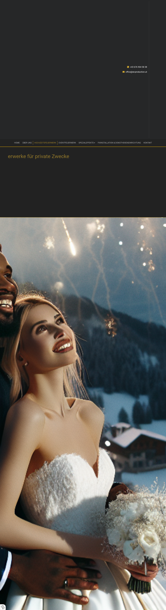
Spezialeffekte (86, 143)
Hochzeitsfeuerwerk (45, 143)
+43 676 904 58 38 (138, 67)
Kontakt (148, 143)
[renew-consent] (3, 607)
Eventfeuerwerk (67, 143)
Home (17, 143)
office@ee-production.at (136, 72)
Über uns (27, 143)
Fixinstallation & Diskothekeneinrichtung (119, 143)
